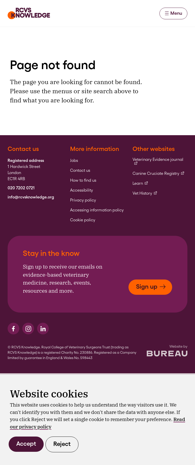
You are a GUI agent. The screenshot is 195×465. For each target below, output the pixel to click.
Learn (140, 183)
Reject (62, 443)
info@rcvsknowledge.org (31, 197)
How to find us (83, 180)
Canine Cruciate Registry (159, 174)
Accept (26, 443)
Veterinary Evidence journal (160, 161)
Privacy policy (83, 200)
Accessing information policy (97, 210)
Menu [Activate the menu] (173, 13)
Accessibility (81, 190)
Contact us (80, 170)
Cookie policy (82, 220)
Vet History (145, 193)
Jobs (74, 161)
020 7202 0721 (21, 188)
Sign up (151, 286)
